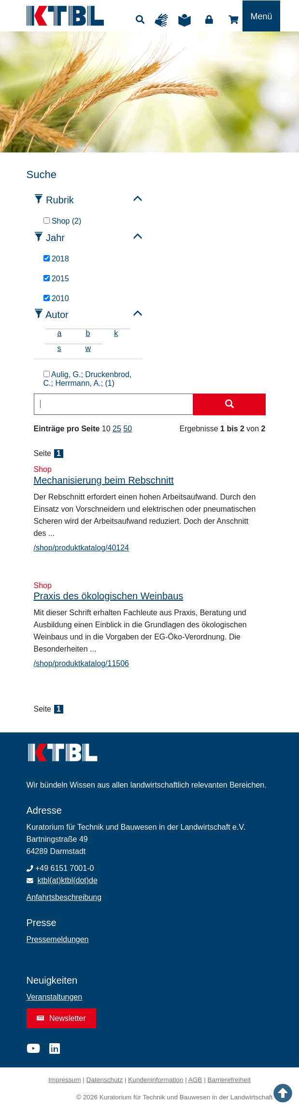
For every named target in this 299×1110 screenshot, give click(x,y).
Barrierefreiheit (229, 1079)
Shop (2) (62, 221)
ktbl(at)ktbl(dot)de (67, 880)
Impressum (64, 1079)
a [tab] (59, 333)
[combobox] (113, 404)
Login (209, 20)
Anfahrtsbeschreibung (64, 897)
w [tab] (88, 348)
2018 (56, 259)
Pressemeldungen (58, 939)
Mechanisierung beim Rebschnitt (104, 480)
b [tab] (87, 333)
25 (117, 429)
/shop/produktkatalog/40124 (81, 548)
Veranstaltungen (55, 997)
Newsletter (61, 1018)
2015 (56, 278)
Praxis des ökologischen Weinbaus (109, 596)
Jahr (55, 237)
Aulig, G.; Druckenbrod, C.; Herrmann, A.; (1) (87, 378)
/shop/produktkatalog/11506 (81, 663)
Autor (57, 314)
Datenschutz (104, 1079)
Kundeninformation (155, 1079)
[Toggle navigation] (261, 15)
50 (127, 429)
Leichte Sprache (187, 20)
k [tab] (116, 333)
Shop (233, 20)
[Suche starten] (229, 405)
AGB (195, 1079)
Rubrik (60, 200)
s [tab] (59, 348)
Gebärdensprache (163, 20)
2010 (56, 298)
